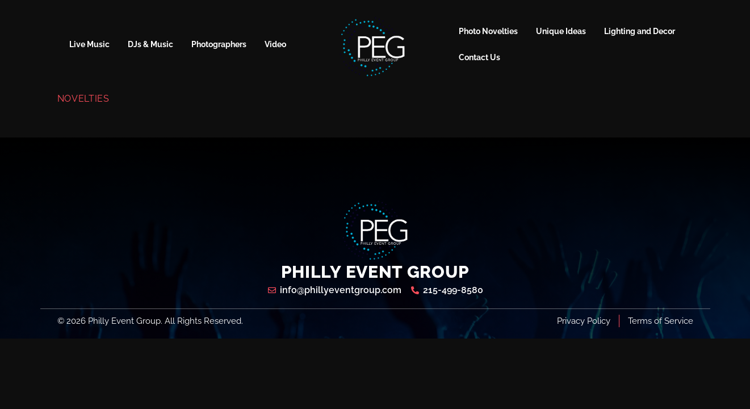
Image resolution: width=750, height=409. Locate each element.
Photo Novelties (488, 31)
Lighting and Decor (639, 31)
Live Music (89, 44)
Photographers (218, 44)
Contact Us (479, 57)
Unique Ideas (561, 31)
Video (275, 44)
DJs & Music (150, 44)
